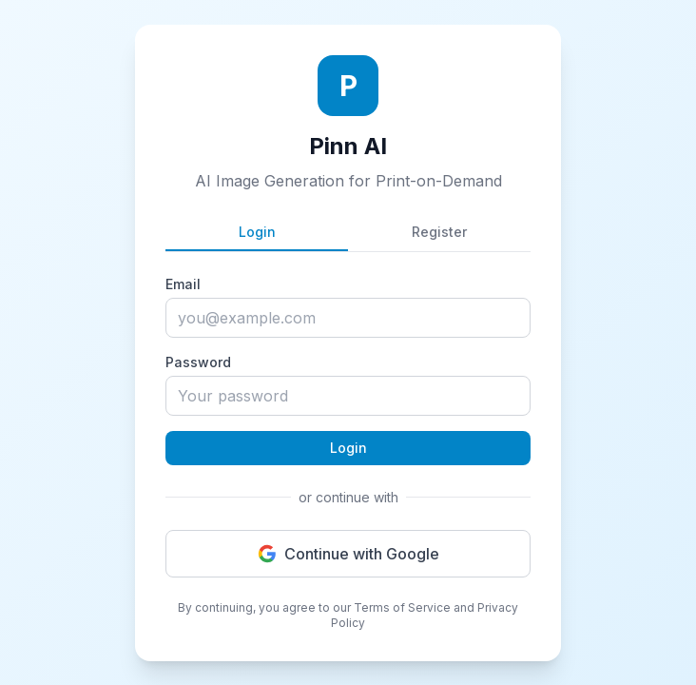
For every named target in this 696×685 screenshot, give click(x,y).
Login (257, 232)
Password (198, 362)
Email (183, 284)
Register (439, 232)
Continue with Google (348, 553)
